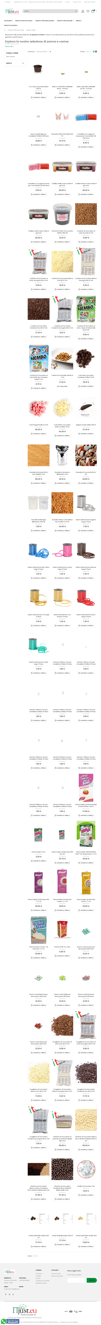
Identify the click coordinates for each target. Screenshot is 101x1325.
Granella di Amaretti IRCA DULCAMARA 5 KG (39, 473)
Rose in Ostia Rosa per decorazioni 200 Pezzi (86, 995)
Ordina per (31, 52)
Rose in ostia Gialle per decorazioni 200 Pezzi (62, 995)
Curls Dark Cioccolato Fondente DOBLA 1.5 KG (86, 376)
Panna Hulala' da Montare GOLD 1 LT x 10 (86, 900)
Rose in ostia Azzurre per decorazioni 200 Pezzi (86, 947)
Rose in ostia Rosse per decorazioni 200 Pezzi (38, 1042)
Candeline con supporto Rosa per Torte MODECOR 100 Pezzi (38, 184)
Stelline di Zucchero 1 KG (86, 1185)
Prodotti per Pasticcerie (16, 30)
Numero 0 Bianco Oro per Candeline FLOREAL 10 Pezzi (62, 663)
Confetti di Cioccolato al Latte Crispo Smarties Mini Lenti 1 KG (86, 328)
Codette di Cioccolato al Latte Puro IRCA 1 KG (86, 232)
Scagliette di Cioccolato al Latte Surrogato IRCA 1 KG (86, 1042)
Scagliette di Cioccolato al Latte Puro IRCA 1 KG (62, 1042)
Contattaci (77, 2)
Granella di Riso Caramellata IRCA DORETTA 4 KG (62, 520)
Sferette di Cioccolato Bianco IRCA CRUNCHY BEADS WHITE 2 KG (86, 1138)
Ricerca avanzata (57, 1275)
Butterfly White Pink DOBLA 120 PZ (62, 135)
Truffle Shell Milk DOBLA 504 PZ (62, 1235)
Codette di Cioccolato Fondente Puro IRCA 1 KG (38, 327)
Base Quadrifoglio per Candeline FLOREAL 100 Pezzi (39, 135)
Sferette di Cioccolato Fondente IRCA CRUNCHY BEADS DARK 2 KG (62, 1187)
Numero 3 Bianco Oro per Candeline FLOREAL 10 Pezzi (62, 710)
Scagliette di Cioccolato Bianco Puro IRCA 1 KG (38, 1090)
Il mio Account (56, 1273)
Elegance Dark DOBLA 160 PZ (86, 425)
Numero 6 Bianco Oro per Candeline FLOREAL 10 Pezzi (62, 758)
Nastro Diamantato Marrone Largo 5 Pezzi (86, 568)
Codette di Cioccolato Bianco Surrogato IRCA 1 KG (86, 279)
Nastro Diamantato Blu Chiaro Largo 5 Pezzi (39, 568)
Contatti (38, 1275)
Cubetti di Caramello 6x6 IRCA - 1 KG (62, 376)
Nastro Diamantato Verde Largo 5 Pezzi (38, 663)
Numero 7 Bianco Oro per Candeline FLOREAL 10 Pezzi (85, 758)
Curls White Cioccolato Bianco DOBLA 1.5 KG (62, 425)
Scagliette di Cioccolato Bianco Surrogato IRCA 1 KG (62, 1090)
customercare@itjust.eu (12, 1288)
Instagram (9, 1293)
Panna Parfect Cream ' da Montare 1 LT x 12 (38, 947)
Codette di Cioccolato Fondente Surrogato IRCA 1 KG (62, 327)
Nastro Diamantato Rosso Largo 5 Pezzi (86, 615)
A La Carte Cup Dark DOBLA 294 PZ (38, 87)
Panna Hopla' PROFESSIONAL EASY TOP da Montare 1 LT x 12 (86, 852)
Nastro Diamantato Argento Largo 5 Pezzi (86, 520)
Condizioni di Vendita (42, 1280)
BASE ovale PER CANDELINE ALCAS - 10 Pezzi (86, 87)
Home (5, 30)
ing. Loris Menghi (73, 1321)
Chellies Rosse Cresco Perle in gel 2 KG (86, 184)
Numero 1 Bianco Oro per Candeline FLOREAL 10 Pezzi (85, 663)
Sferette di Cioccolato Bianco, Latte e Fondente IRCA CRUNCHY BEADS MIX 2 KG (39, 1187)
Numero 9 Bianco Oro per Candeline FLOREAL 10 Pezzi (62, 805)
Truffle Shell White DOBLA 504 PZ (86, 1236)
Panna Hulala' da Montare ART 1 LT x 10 (38, 900)
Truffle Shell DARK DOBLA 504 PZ (38, 1236)
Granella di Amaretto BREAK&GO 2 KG (62, 473)
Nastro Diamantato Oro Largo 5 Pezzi (38, 615)
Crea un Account (89, 2)
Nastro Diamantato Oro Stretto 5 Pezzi (62, 615)
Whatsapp (13, 1293)
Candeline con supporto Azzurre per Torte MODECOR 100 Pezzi (86, 136)
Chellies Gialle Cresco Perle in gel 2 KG (62, 184)
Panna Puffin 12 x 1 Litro (62, 946)
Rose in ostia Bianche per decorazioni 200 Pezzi (39, 995)
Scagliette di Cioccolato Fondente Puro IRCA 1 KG (86, 1090)
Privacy (38, 1278)
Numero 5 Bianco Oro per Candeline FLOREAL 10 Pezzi (38, 758)
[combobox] (50, 11)
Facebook (5, 1293)
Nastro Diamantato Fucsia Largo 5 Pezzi (62, 568)
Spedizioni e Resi (41, 1282)
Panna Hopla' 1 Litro (38, 851)
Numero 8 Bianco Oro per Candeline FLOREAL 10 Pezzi (38, 805)
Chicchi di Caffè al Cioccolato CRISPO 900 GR (62, 232)
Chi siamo (39, 1273)
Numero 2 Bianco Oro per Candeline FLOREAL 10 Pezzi (38, 710)
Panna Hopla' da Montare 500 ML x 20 (62, 852)
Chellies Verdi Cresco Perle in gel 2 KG (38, 232)
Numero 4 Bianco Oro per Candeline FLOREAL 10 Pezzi (85, 710)
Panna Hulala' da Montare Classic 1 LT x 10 (62, 900)
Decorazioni (10, 57)
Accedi (67, 2)
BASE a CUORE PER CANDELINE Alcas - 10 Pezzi (62, 87)
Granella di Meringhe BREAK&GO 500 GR (38, 520)
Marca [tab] (15, 63)
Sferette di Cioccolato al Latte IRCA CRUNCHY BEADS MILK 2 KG (62, 1138)
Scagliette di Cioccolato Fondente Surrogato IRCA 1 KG (39, 1137)
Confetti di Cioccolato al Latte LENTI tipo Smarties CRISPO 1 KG (39, 377)
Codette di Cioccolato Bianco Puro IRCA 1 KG (62, 279)
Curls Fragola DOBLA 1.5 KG (38, 425)
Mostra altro (9, 46)
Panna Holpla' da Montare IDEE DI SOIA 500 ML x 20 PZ (86, 805)
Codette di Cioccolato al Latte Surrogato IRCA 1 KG (38, 279)
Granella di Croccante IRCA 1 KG (86, 473)
